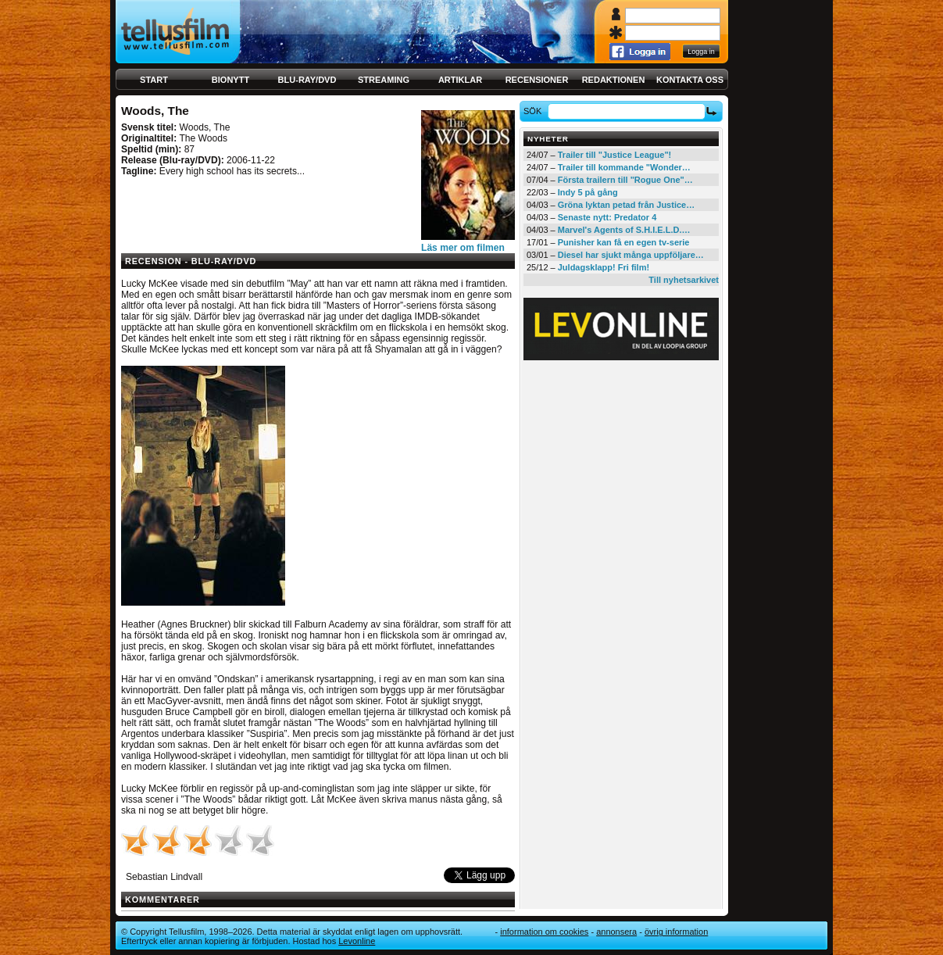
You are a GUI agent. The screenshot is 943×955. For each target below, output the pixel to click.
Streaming (383, 79)
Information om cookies (544, 931)
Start (154, 79)
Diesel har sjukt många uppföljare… (631, 254)
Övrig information (676, 931)
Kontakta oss (689, 79)
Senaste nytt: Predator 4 (607, 217)
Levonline (356, 941)
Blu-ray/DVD (307, 79)
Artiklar (460, 79)
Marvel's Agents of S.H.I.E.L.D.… (624, 229)
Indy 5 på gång (588, 192)
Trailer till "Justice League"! (615, 154)
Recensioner (537, 79)
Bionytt (230, 79)
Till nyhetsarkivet (683, 279)
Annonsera (616, 931)
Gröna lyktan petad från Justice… (626, 204)
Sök (534, 111)
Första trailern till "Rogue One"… (625, 179)
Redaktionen (613, 79)
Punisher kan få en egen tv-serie (624, 242)
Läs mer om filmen (463, 247)
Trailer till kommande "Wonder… (624, 167)
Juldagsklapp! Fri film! (603, 267)
